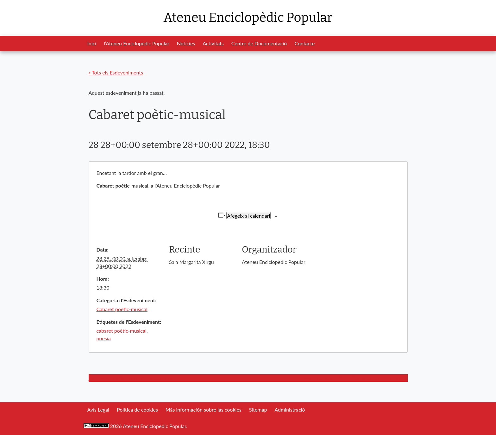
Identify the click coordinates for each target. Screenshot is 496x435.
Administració (289, 409)
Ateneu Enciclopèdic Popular (247, 17)
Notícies (186, 43)
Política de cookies (137, 409)
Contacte (304, 43)
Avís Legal (98, 409)
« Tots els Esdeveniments (116, 72)
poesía (104, 338)
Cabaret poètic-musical (122, 309)
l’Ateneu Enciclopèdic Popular (136, 43)
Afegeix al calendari (248, 216)
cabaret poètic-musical (122, 331)
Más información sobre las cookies (204, 409)
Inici (92, 43)
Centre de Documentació (259, 43)
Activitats (213, 43)
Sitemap (258, 409)
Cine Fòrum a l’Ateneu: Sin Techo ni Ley (132, 378)
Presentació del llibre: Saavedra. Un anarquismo (355, 378)
